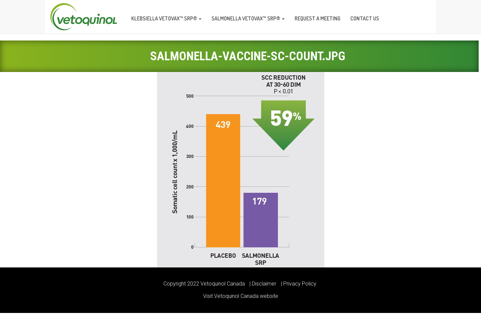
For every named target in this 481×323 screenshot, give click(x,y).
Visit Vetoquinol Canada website (240, 296)
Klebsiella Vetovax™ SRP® (166, 18)
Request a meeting (317, 18)
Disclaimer (264, 283)
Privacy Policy (299, 283)
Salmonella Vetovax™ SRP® (248, 18)
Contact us (364, 18)
